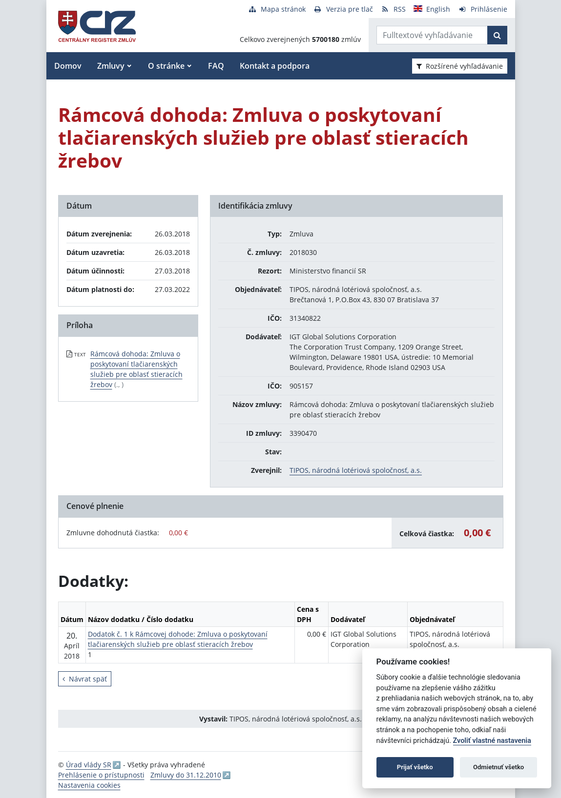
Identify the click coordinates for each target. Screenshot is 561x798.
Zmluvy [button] (111, 65)
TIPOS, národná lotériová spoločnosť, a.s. (356, 470)
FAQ (216, 65)
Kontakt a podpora (275, 65)
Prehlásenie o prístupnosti (101, 774)
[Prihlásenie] (482, 9)
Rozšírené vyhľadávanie (459, 66)
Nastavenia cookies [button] (89, 785)
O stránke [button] (166, 65)
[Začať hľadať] (497, 35)
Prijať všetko (415, 767)
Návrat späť (84, 678)
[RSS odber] (393, 9)
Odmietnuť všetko (498, 767)
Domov (68, 65)
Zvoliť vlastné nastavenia (492, 741)
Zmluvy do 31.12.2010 (185, 774)
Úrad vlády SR (88, 764)
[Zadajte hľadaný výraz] (432, 35)
